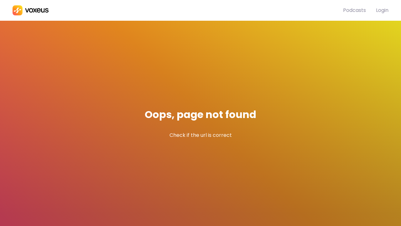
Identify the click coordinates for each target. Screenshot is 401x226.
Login (382, 10)
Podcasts (354, 10)
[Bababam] (178, 10)
